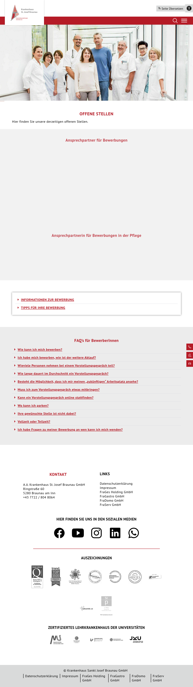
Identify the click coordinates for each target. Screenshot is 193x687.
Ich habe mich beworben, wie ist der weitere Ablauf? (57, 357)
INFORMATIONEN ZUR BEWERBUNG (47, 300)
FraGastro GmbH (112, 496)
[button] (189, 8)
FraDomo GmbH (111, 500)
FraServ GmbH (110, 505)
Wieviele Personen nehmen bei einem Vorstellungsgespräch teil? (66, 365)
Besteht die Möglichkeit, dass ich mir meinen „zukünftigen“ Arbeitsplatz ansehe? (78, 381)
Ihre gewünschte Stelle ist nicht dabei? (47, 413)
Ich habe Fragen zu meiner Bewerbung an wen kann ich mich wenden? (70, 429)
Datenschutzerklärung (116, 483)
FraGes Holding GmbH (116, 492)
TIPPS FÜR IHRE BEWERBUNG (43, 308)
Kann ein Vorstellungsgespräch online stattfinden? (55, 397)
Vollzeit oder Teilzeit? (34, 421)
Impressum (108, 488)
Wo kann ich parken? (33, 405)
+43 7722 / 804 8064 (39, 497)
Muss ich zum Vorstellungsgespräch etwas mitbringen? (59, 389)
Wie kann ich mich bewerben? (40, 349)
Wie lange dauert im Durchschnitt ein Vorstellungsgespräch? (63, 373)
